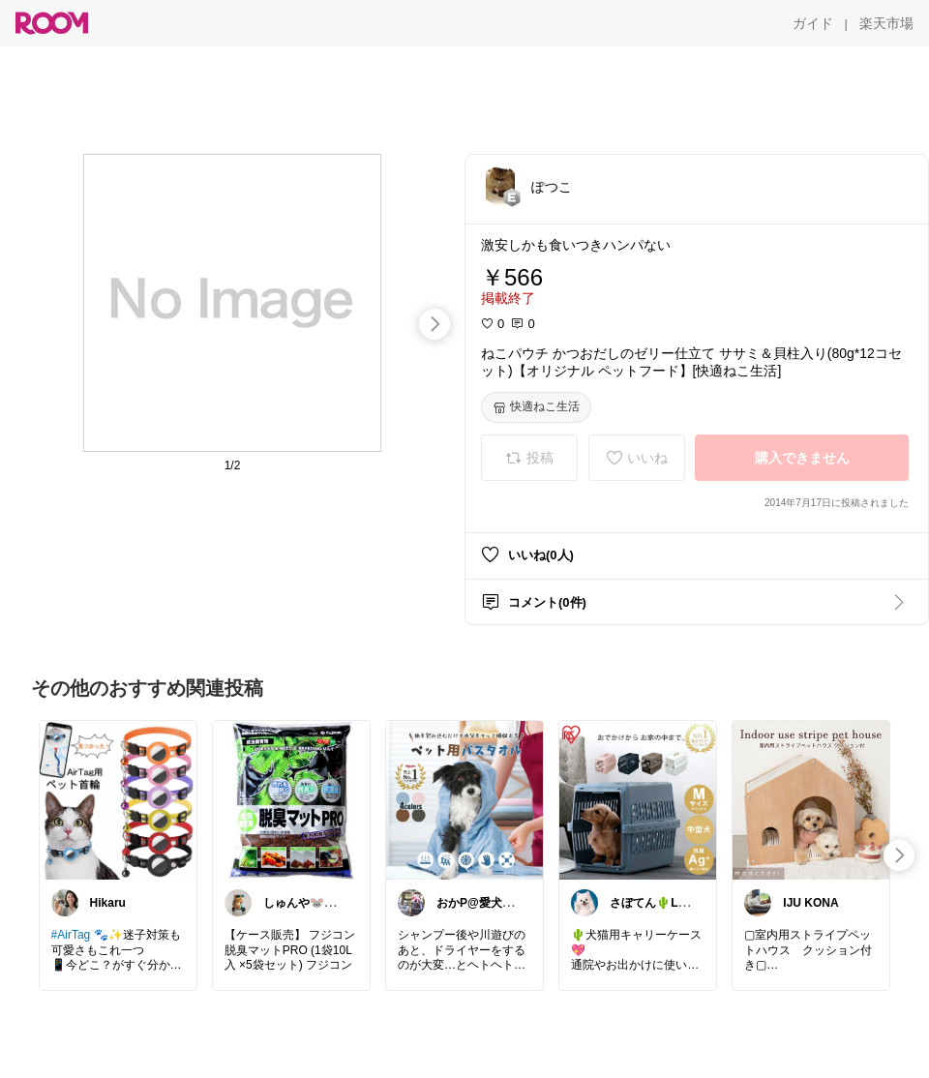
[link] (118, 799)
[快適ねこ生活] (536, 407)
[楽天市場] (886, 23)
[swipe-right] (434, 324)
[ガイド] (813, 23)
